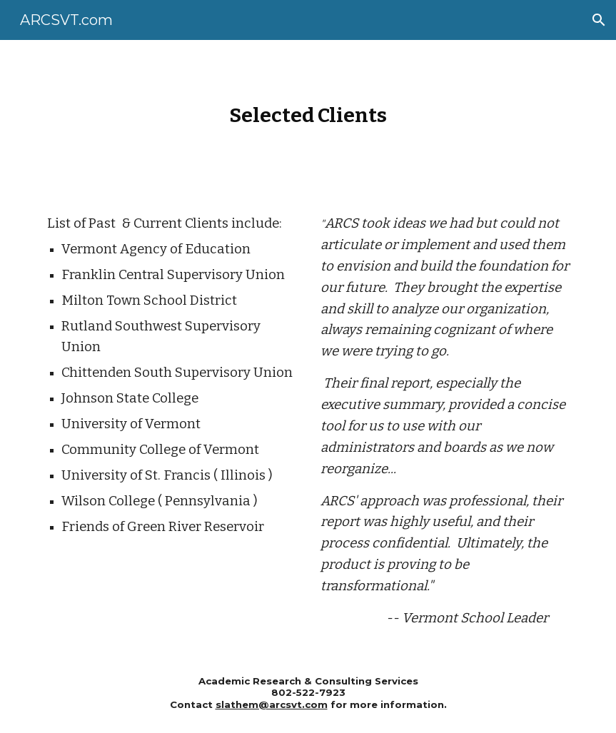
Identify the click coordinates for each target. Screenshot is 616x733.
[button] (599, 20)
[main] (308, 115)
